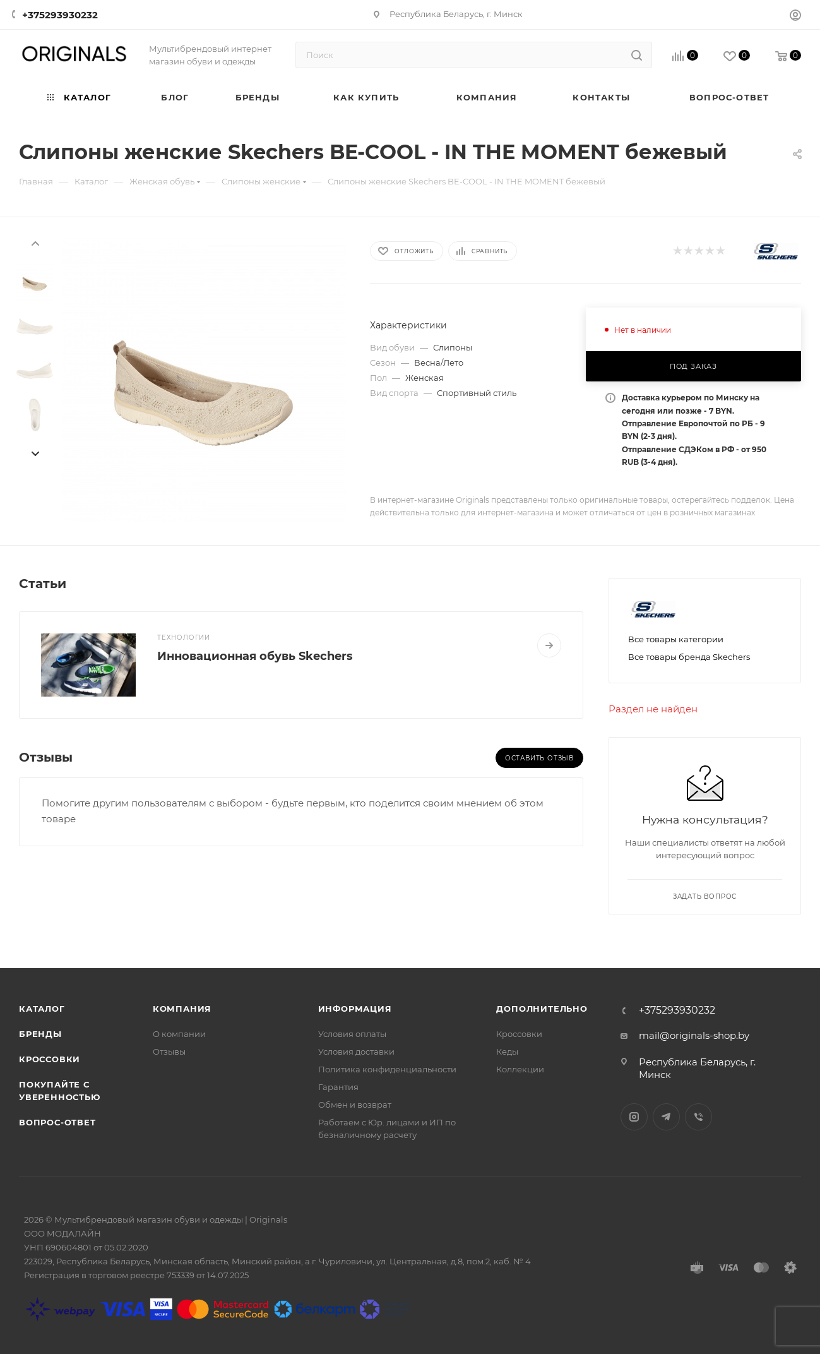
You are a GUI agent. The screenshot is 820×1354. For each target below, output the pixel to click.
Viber (698, 1116)
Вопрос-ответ (57, 1122)
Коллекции (520, 1069)
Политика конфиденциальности (387, 1069)
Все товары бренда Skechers (689, 657)
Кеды (507, 1051)
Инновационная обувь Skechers (255, 656)
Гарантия (338, 1087)
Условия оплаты (352, 1034)
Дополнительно (541, 1009)
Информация (355, 1009)
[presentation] (34, 242)
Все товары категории (675, 639)
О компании (179, 1034)
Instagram (634, 1116)
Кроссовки (49, 1059)
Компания (182, 1009)
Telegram (666, 1116)
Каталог (42, 1009)
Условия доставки (356, 1051)
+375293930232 (60, 15)
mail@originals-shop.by (694, 1035)
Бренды (40, 1034)
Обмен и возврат (354, 1104)
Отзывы (169, 1051)
